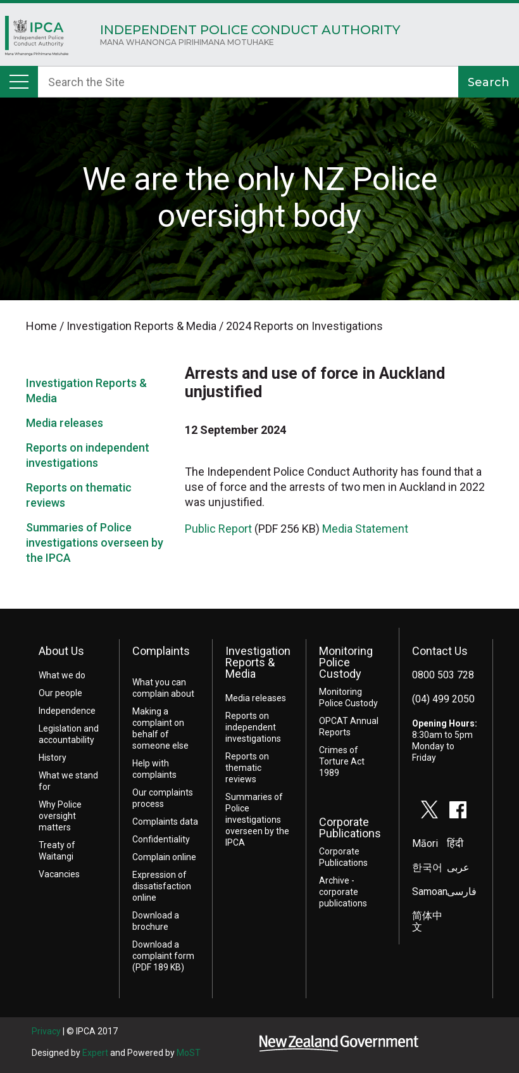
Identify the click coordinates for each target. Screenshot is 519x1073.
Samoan (429, 892)
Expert (95, 1053)
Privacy (46, 1031)
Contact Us (440, 650)
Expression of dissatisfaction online (161, 886)
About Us (61, 650)
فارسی (462, 892)
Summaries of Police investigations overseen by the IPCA (94, 542)
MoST (189, 1053)
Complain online (164, 857)
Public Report (218, 528)
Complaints (161, 650)
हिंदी (455, 843)
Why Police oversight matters (60, 815)
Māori (425, 843)
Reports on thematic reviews (247, 767)
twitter (430, 809)
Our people (60, 693)
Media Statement (365, 528)
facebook (458, 809)
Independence (67, 711)
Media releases (64, 422)
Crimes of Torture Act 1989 (342, 761)
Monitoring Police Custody (346, 662)
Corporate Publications (350, 827)
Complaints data (165, 821)
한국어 (427, 867)
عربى (458, 867)
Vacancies (59, 874)
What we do (62, 675)
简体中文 (427, 921)
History (52, 757)
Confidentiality (161, 839)
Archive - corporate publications (343, 891)
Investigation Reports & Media (258, 662)
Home (36, 39)
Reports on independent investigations (253, 727)
